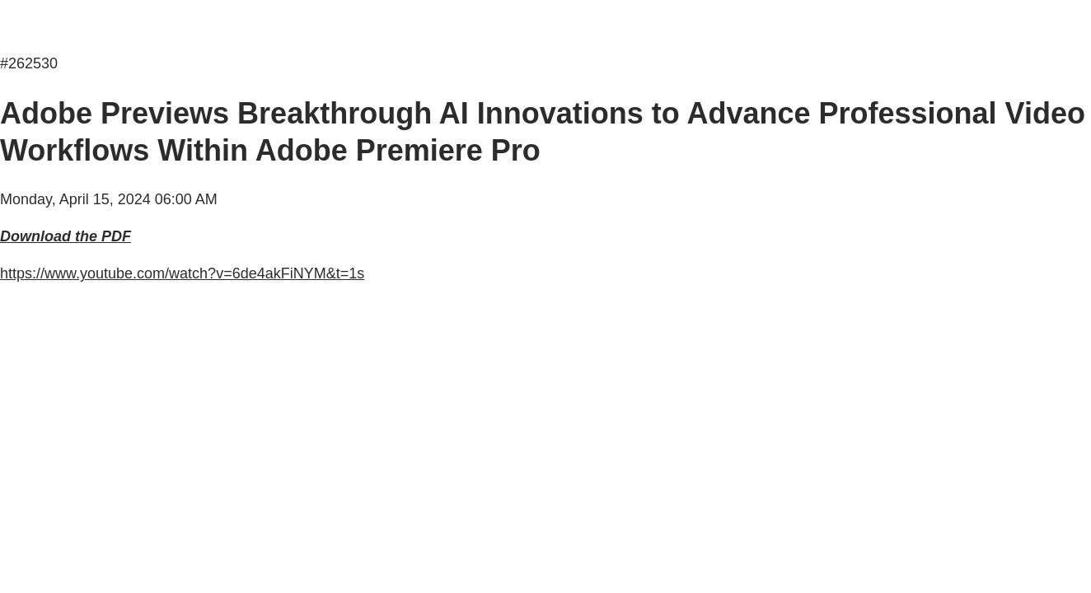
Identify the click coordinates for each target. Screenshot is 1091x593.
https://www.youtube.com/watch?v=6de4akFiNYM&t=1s (182, 273)
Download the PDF (65, 236)
